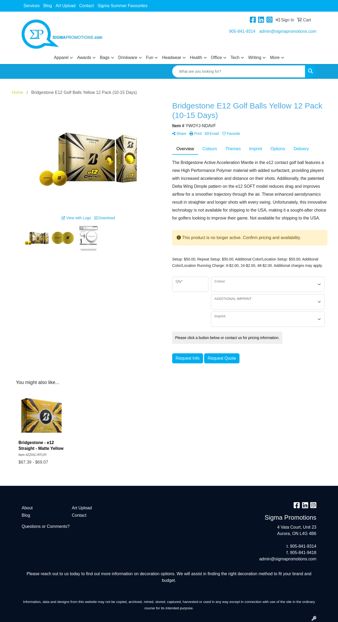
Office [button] (216, 57)
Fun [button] (149, 57)
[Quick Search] (238, 71)
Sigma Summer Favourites (122, 5)
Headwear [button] (171, 57)
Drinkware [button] (127, 57)
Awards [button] (84, 57)
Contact (86, 5)
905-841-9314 (242, 31)
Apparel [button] (61, 57)
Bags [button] (104, 57)
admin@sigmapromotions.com (287, 31)
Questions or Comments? (45, 526)
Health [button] (196, 57)
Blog (47, 5)
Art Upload (65, 5)
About (27, 508)
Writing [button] (254, 57)
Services (32, 5)
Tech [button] (235, 57)
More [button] (274, 57)
